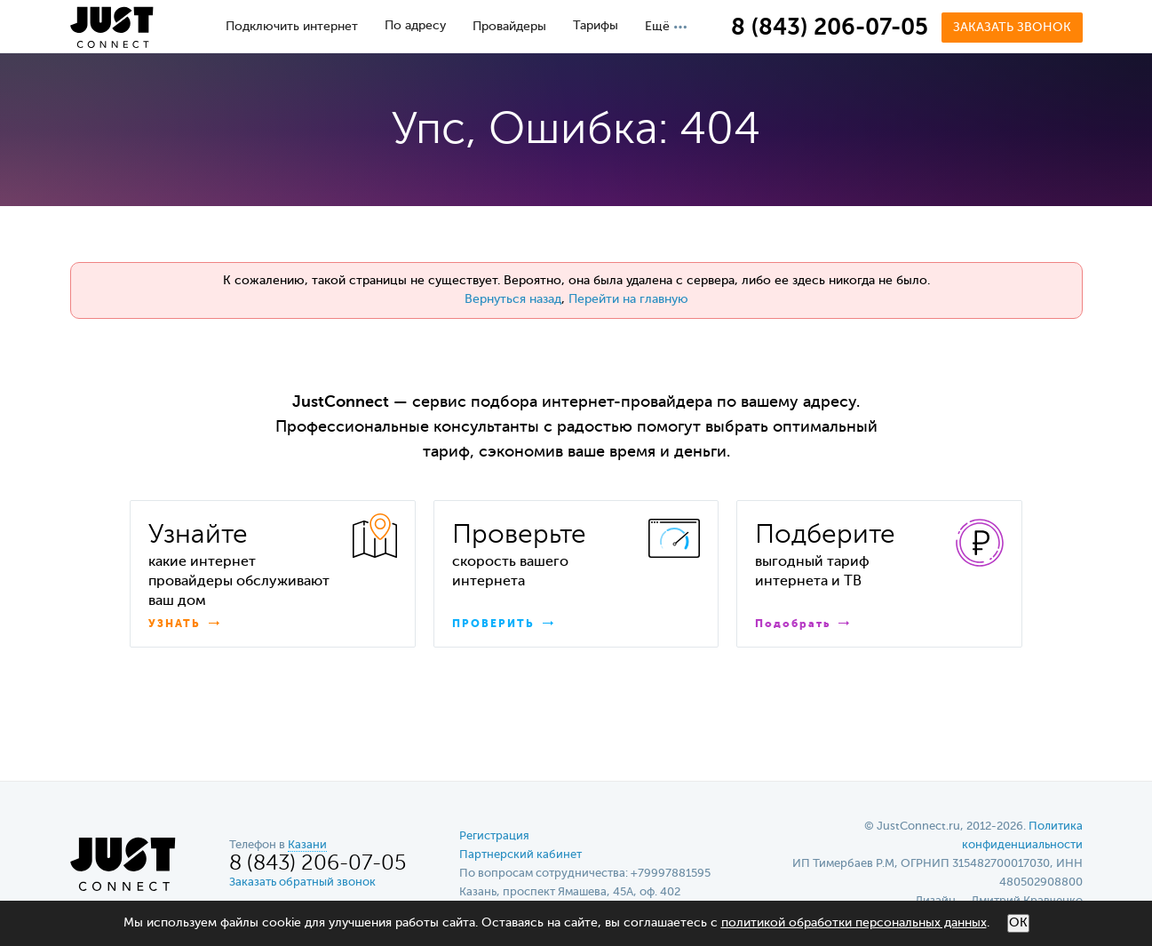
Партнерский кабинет (520, 855)
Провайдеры (509, 26)
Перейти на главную (628, 299)
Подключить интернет (292, 26)
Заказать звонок (1012, 27)
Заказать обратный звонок (302, 882)
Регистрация (494, 836)
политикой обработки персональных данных (854, 923)
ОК (1018, 923)
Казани (307, 845)
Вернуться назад (513, 299)
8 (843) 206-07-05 (829, 28)
